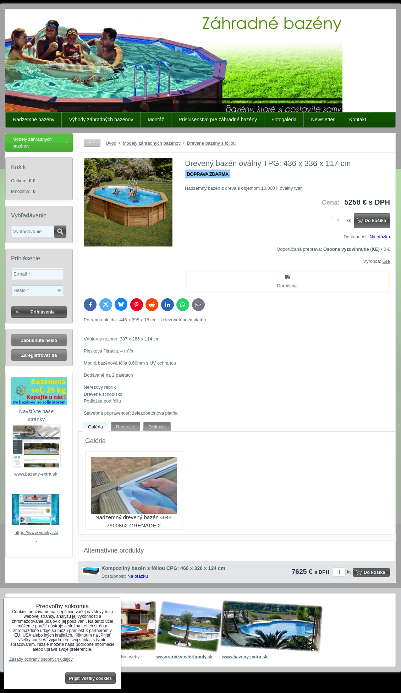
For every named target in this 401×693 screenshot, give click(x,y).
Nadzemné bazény (33, 119)
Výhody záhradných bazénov (101, 119)
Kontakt (357, 119)
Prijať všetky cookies (90, 678)
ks (342, 220)
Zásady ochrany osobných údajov (41, 659)
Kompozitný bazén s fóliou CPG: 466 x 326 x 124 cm (163, 568)
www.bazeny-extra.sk (35, 474)
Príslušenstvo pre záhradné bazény (217, 119)
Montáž (156, 119)
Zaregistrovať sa (39, 355)
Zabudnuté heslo (39, 340)
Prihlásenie (43, 312)
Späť (92, 143)
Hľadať (60, 232)
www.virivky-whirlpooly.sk (184, 656)
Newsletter (323, 119)
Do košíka (375, 220)
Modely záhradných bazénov (32, 143)
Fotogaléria (283, 119)
